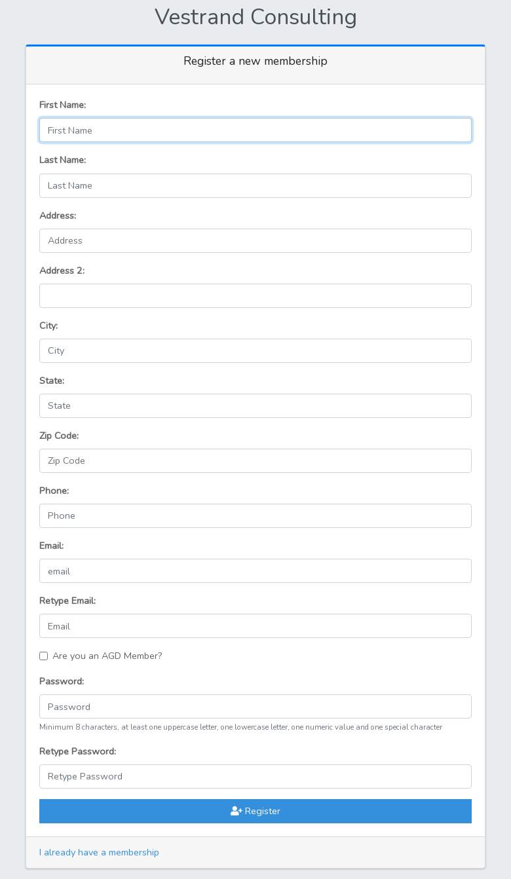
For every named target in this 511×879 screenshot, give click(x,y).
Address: (57, 215)
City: (48, 325)
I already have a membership (99, 852)
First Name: (62, 104)
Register (255, 810)
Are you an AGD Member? (107, 655)
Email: (51, 545)
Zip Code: (59, 435)
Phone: (54, 490)
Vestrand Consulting (256, 17)
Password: (61, 681)
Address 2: (62, 270)
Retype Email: (67, 600)
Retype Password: (77, 751)
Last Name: (62, 159)
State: (51, 380)
